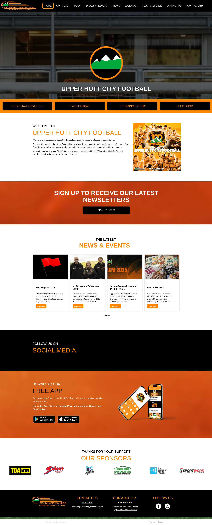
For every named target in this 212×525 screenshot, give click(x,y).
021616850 (87, 502)
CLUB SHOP (185, 106)
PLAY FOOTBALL (80, 106)
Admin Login (156, 522)
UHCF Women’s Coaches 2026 (86, 287)
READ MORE (41, 306)
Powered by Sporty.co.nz (56, 522)
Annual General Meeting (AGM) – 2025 (123, 287)
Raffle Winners (155, 287)
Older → (106, 315)
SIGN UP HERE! (106, 210)
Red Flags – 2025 (45, 287)
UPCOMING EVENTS (132, 106)
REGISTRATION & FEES (27, 106)
